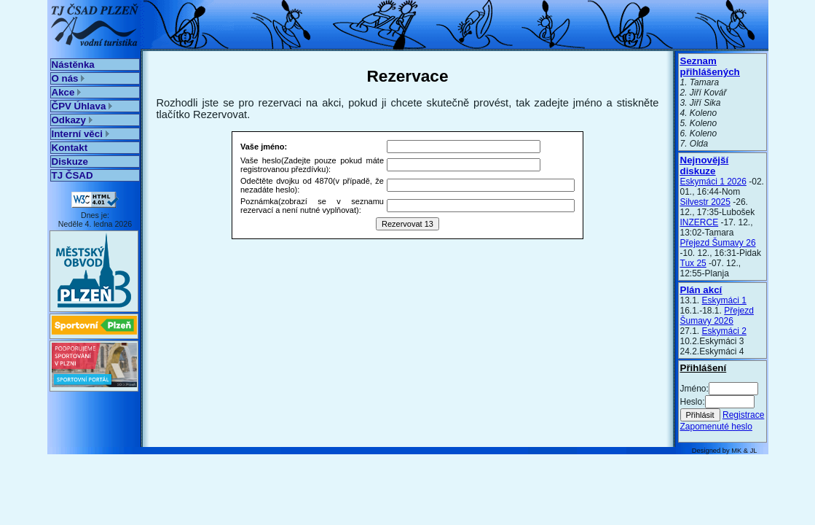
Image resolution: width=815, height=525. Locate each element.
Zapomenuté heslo (716, 426)
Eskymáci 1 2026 (713, 181)
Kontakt (70, 147)
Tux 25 (693, 263)
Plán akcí (701, 289)
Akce (67, 92)
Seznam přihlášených (710, 66)
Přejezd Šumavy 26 (718, 243)
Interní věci (80, 133)
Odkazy (72, 119)
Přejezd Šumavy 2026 (717, 316)
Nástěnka (73, 64)
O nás (68, 78)
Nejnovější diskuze (704, 165)
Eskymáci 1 (724, 300)
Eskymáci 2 (724, 331)
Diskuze (70, 161)
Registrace (743, 415)
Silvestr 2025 (705, 202)
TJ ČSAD (72, 175)
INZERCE (699, 222)
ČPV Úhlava (82, 106)
